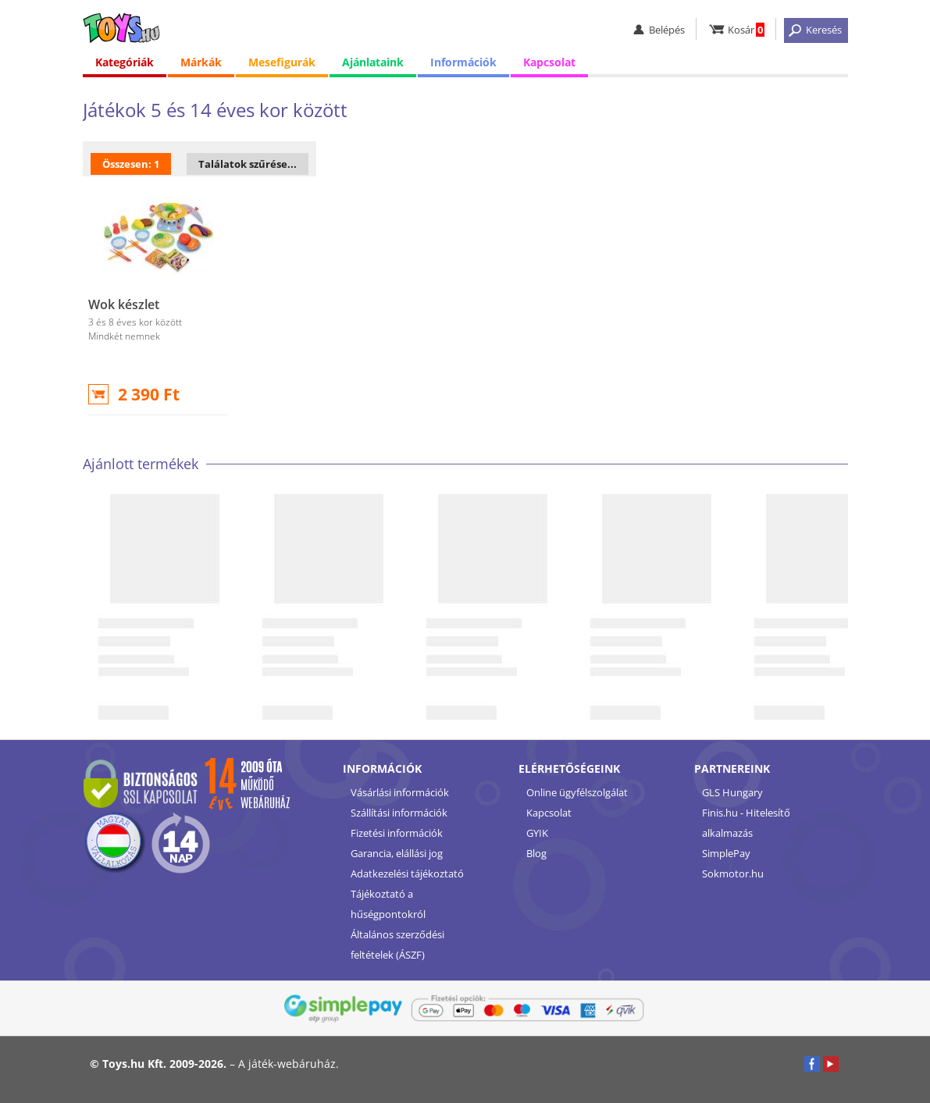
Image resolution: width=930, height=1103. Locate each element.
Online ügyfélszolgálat (577, 792)
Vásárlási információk (400, 792)
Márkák (201, 62)
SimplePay (726, 853)
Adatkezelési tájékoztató (407, 873)
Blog (536, 853)
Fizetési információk (397, 833)
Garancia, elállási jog (397, 853)
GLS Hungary (732, 792)
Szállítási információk (399, 813)
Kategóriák (124, 62)
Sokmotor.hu (733, 873)
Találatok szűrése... (247, 164)
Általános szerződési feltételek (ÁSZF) (397, 944)
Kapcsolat (549, 62)
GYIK (537, 833)
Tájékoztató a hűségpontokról (388, 904)
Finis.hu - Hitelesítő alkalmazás (746, 823)
